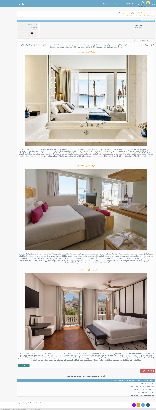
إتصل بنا (105, 3)
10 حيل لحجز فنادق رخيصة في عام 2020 (143, 389)
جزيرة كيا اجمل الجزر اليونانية (147, 383)
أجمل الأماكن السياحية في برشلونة (96, 376)
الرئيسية (129, 3)
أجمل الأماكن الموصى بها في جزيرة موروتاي (142, 395)
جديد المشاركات (118, 3)
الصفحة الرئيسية (145, 13)
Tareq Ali (138, 25)
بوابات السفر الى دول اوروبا (133, 13)
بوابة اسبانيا (121, 13)
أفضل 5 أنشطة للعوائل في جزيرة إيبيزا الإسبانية (142, 386)
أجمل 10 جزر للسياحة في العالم (146, 392)
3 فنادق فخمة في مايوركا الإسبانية (76, 376)
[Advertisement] (8, 38)
